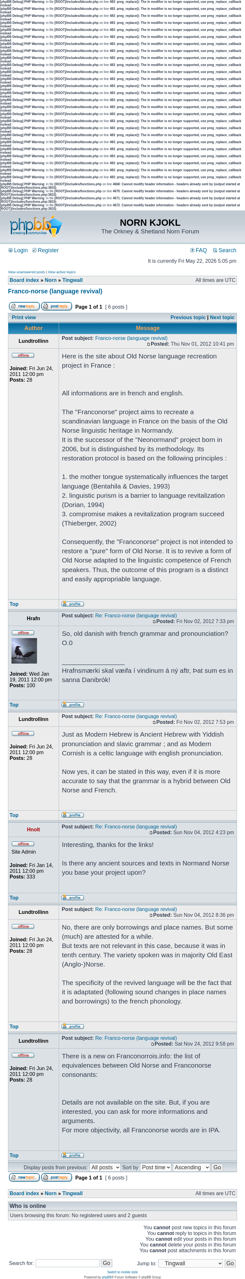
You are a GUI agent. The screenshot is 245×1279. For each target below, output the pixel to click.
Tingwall (72, 280)
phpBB (106, 1277)
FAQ (198, 250)
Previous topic (188, 317)
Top (14, 604)
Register (46, 250)
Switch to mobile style (122, 1272)
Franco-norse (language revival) (55, 291)
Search (224, 250)
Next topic (222, 317)
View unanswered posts (26, 272)
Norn (50, 280)
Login (18, 250)
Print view (24, 317)
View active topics (62, 272)
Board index (24, 280)
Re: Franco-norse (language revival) (136, 615)
